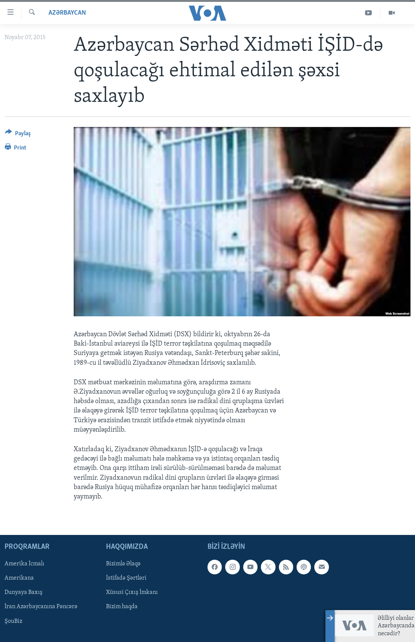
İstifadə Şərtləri (126, 578)
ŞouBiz (13, 621)
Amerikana (19, 578)
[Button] (18, 134)
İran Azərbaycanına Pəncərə (41, 607)
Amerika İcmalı (24, 564)
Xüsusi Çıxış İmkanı (132, 593)
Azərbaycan (67, 13)
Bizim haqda (122, 607)
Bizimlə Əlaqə (123, 564)
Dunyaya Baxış (23, 593)
